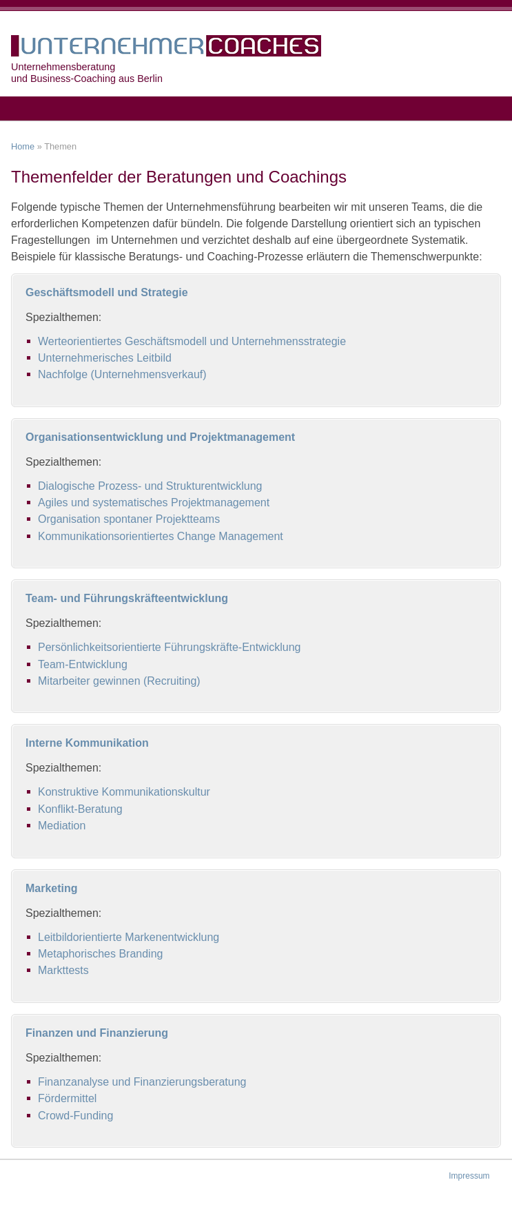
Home (22, 146)
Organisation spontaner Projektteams (129, 519)
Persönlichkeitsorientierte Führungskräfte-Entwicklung (169, 647)
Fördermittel (67, 1098)
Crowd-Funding (75, 1115)
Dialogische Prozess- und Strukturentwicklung (150, 486)
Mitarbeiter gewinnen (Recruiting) (119, 681)
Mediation (61, 825)
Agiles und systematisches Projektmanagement (153, 502)
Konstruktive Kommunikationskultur (124, 792)
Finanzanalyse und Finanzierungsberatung (142, 1082)
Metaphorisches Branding (100, 954)
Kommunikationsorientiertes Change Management (160, 536)
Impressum (469, 1176)
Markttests (63, 970)
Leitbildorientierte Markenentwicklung (128, 937)
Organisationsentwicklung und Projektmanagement (160, 437)
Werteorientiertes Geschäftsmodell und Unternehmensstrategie (192, 341)
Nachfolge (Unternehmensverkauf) (122, 374)
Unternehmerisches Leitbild (105, 358)
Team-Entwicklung (82, 664)
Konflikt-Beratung (80, 809)
